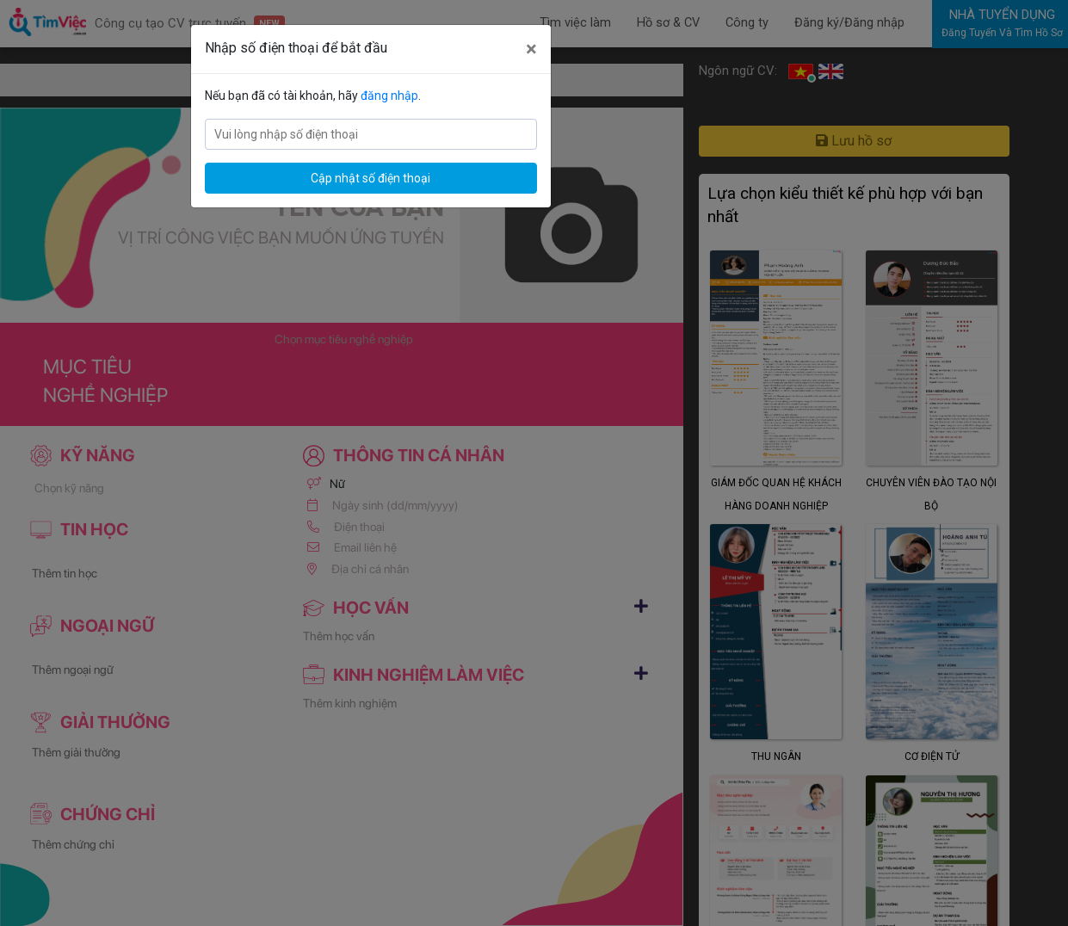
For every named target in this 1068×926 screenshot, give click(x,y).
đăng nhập (389, 95)
